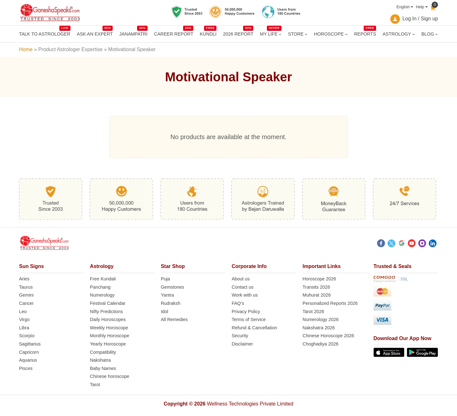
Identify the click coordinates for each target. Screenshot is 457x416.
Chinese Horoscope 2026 (328, 335)
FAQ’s (238, 303)
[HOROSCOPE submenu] (346, 34)
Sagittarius (30, 343)
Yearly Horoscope (108, 343)
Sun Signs (31, 266)
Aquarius (28, 360)
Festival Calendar (107, 303)
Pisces (25, 368)
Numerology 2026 (320, 319)
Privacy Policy (246, 311)
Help (420, 6)
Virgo (24, 319)
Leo (23, 311)
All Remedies (174, 319)
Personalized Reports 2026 (330, 303)
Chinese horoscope (109, 376)
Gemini (26, 295)
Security (240, 335)
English (403, 6)
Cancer (26, 303)
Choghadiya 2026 (320, 343)
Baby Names (103, 368)
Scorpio (27, 335)
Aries (24, 278)
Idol (164, 311)
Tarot (95, 384)
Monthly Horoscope (109, 335)
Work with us (245, 295)
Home (26, 49)
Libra (24, 327)
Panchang (100, 287)
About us (241, 278)
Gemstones (172, 287)
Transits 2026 (316, 287)
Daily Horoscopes (108, 319)
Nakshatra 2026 (318, 327)
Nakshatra (100, 360)
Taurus (26, 287)
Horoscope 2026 (319, 278)
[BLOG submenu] (436, 34)
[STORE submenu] (306, 34)
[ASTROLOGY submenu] (413, 34)
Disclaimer (242, 343)
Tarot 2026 (313, 311)
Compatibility (103, 352)
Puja (165, 278)
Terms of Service (249, 319)
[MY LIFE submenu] (280, 34)
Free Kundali (103, 278)
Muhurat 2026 (316, 295)
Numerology (102, 295)
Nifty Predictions (106, 311)
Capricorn (29, 352)
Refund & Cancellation (254, 327)
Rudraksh (171, 303)
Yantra (167, 295)
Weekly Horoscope (109, 327)
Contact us (243, 287)
